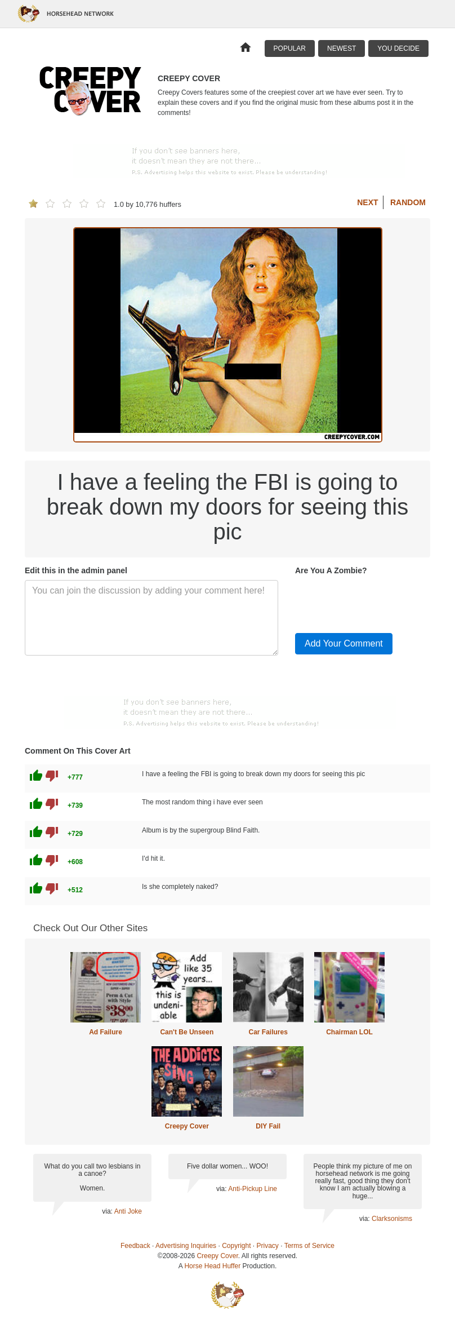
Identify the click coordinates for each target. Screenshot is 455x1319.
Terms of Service (309, 1246)
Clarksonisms (392, 1219)
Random (408, 202)
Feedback (135, 1246)
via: (108, 1211)
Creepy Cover (187, 1126)
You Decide (398, 48)
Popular (290, 48)
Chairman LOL (349, 1032)
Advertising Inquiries (185, 1246)
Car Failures (267, 1032)
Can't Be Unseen (186, 1032)
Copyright (236, 1246)
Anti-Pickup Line (252, 1189)
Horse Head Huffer (212, 1266)
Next (367, 202)
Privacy (268, 1246)
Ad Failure (105, 1032)
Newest (341, 48)
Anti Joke (128, 1211)
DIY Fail (268, 1126)
